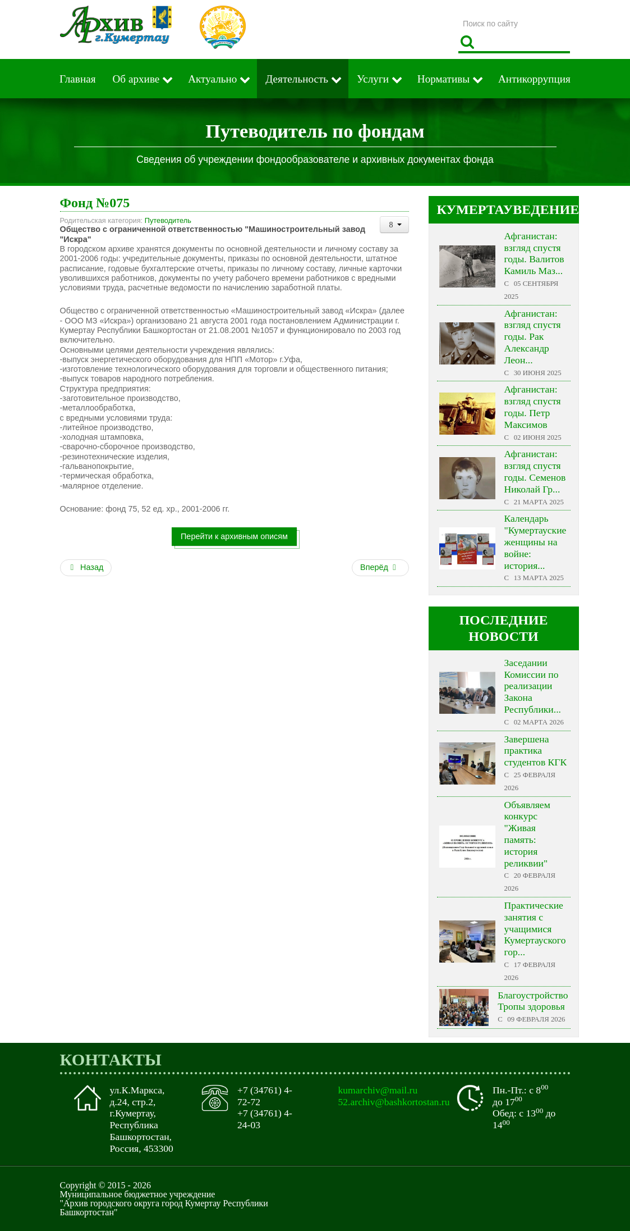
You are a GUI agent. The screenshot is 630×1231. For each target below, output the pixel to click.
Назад (86, 567)
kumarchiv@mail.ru (378, 1090)
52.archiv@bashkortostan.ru (394, 1101)
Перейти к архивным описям (234, 536)
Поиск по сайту (458, 13)
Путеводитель (168, 220)
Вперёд (379, 567)
